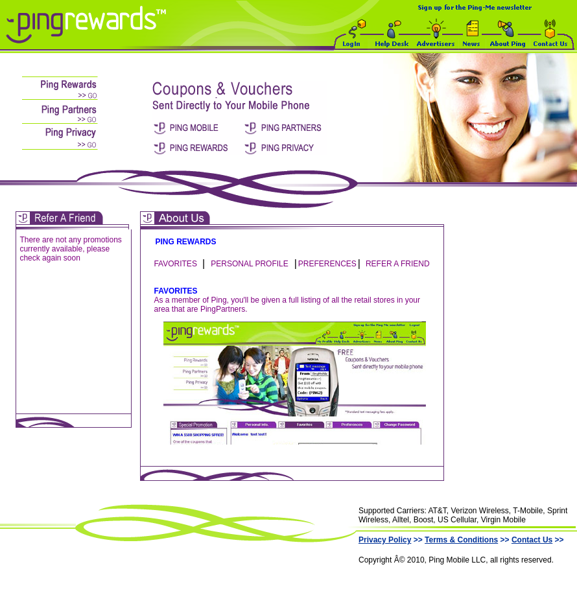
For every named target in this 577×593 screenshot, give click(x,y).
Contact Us (532, 539)
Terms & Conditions (461, 539)
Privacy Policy (385, 539)
